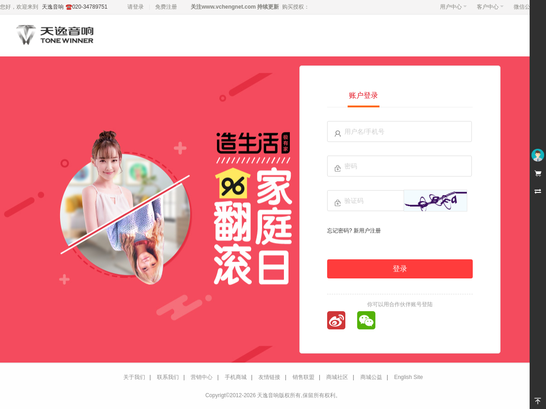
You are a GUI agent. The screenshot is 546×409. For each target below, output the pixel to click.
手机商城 (236, 377)
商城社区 (337, 377)
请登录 (135, 7)
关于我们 (134, 377)
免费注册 (166, 7)
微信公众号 (527, 7)
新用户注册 (367, 230)
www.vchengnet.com (229, 7)
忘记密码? (339, 230)
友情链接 (269, 377)
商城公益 (371, 377)
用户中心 (453, 7)
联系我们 (168, 377)
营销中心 (201, 377)
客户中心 (490, 7)
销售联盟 (303, 377)
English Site (408, 377)
